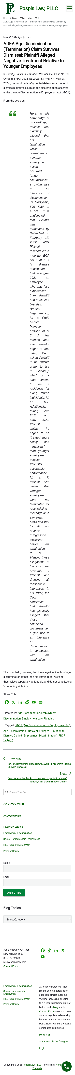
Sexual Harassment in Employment (21, 839)
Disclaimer (44, 1034)
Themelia (37, 1068)
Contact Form (46, 1011)
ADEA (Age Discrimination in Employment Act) (42, 725)
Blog (55, 1007)
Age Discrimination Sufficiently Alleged (26, 731)
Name (6, 862)
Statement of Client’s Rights (53, 1041)
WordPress (61, 1064)
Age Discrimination (29, 713)
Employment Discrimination (17, 833)
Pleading (49, 718)
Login (42, 1048)
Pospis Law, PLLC (32, 1064)
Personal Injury (11, 851)
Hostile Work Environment (16, 845)
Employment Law (32, 718)
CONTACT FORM (12, 816)
